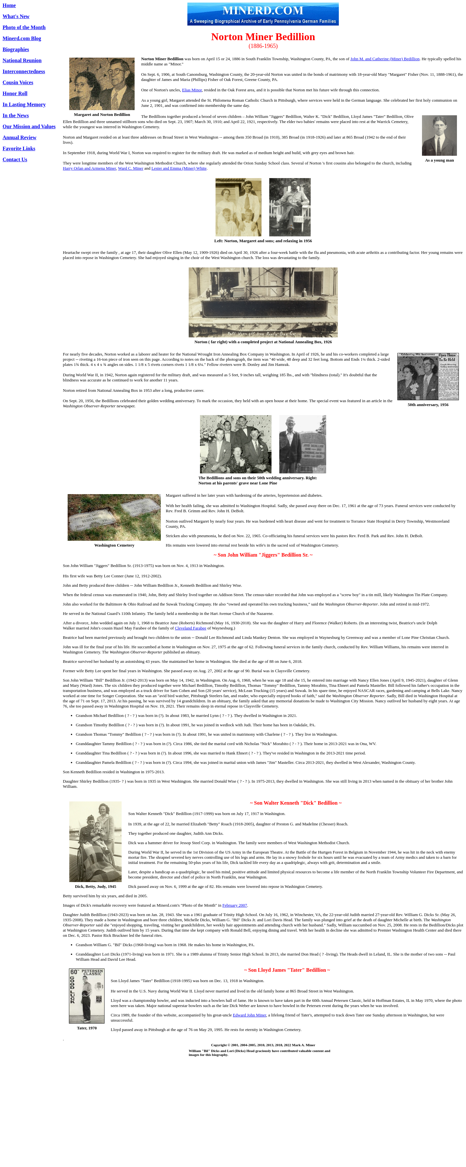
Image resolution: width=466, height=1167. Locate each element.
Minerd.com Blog (22, 38)
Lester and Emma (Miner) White (178, 168)
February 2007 (234, 905)
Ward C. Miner (130, 168)
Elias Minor (192, 89)
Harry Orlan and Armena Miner (89, 168)
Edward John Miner (249, 1015)
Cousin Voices (18, 82)
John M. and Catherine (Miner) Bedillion (385, 58)
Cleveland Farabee (190, 628)
